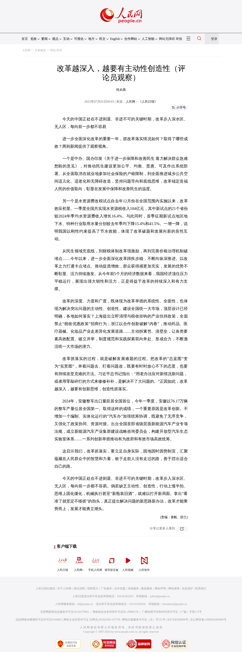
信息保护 (187, 588)
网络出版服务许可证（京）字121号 (143, 619)
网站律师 (173, 588)
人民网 (26, 50)
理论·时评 (56, 50)
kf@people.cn (85, 604)
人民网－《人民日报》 (142, 101)
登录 (214, 38)
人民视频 (128, 562)
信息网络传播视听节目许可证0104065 (39, 619)
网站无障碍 (167, 38)
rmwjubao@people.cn (174, 604)
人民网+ (79, 562)
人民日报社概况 (45, 588)
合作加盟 (119, 588)
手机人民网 (95, 562)
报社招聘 (79, 588)
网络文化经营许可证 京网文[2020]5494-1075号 (92, 619)
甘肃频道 (40, 50)
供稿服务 (133, 588)
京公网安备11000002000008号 (208, 619)
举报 (179, 38)
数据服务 (146, 588)
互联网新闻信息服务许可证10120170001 (64, 611)
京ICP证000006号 (177, 619)
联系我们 (200, 588)
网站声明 (160, 588)
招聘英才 (92, 588)
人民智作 (144, 562)
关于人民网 (64, 588)
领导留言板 (112, 562)
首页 (25, 38)
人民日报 (63, 562)
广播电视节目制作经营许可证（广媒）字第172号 (172, 611)
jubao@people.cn (159, 596)
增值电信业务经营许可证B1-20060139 (115, 611)
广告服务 (106, 588)
